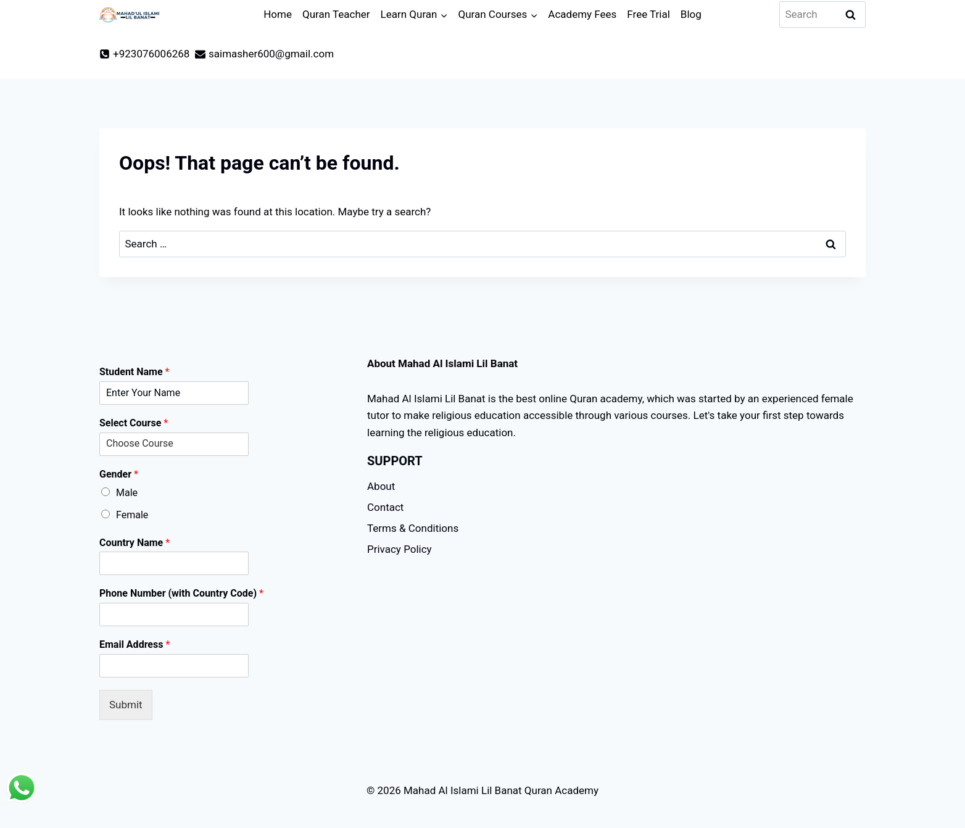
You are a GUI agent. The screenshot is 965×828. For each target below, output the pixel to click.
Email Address (134, 644)
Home (277, 14)
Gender (118, 474)
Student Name (134, 372)
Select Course (133, 423)
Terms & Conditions (412, 528)
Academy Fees (582, 14)
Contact (385, 507)
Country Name (134, 543)
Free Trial (648, 14)
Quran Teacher (336, 14)
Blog (691, 14)
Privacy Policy (399, 549)
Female (132, 515)
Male (127, 493)
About (381, 486)
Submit (126, 704)
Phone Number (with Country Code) (181, 593)
